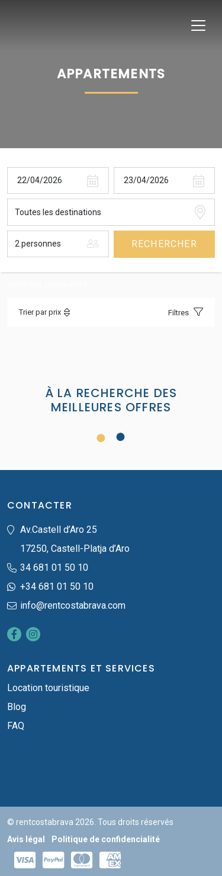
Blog (16, 706)
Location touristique (48, 687)
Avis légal (26, 839)
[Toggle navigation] (198, 25)
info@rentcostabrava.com (73, 605)
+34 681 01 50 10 (57, 586)
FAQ (15, 725)
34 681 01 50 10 (54, 567)
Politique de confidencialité (106, 839)
